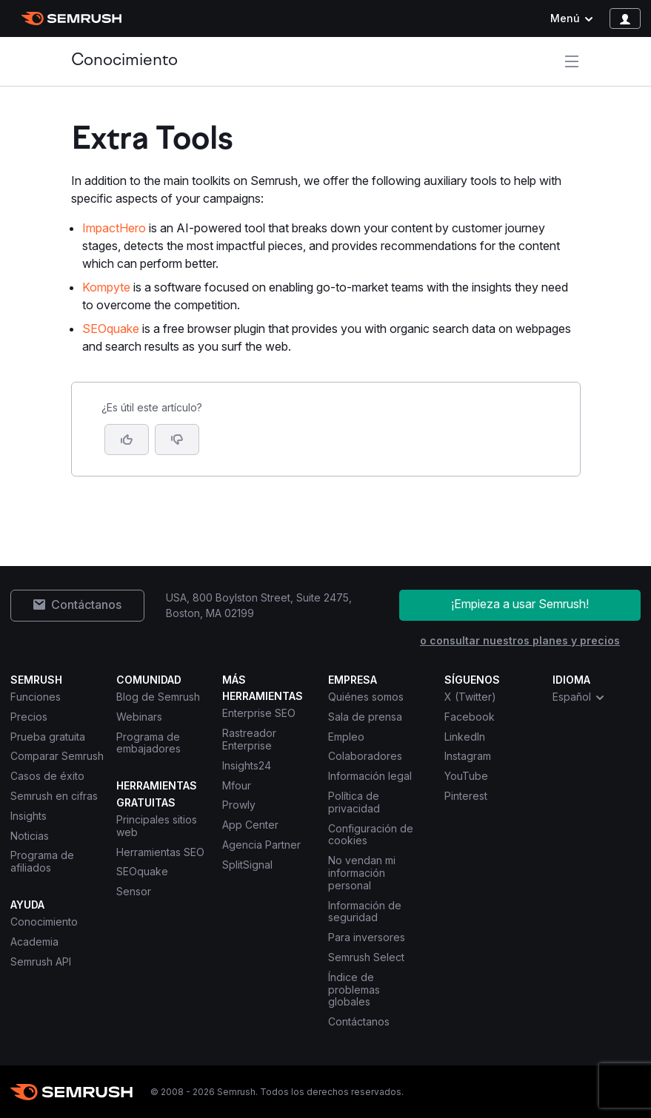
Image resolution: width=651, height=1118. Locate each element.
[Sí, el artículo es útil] (126, 439)
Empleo (346, 736)
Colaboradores (365, 756)
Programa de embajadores (148, 742)
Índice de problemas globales (354, 989)
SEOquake (110, 328)
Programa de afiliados (42, 861)
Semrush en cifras (54, 795)
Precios (28, 716)
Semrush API (40, 961)
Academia (34, 941)
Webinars (139, 716)
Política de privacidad (354, 802)
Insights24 (246, 765)
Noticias (29, 835)
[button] (177, 439)
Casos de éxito (47, 776)
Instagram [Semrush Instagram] (467, 756)
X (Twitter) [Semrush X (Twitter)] (470, 696)
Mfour (236, 785)
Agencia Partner (261, 844)
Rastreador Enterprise (249, 739)
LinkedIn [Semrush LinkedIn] (464, 736)
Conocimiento (124, 61)
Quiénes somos (366, 696)
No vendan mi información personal (361, 873)
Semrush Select (366, 957)
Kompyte (106, 287)
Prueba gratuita (47, 736)
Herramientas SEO (160, 852)
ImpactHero (114, 227)
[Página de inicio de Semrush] (71, 18)
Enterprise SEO (259, 713)
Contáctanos (359, 1021)
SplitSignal (247, 864)
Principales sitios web (156, 825)
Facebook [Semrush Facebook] (469, 716)
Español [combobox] (579, 697)
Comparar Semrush (57, 756)
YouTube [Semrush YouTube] (466, 776)
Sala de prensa (365, 716)
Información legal (370, 776)
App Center (250, 824)
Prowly (239, 804)
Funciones (35, 696)
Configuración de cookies (370, 834)
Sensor (133, 891)
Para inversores (366, 937)
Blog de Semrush (158, 696)
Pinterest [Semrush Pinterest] (465, 795)
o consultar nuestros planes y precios (520, 640)
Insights (28, 815)
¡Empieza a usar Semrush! (520, 603)
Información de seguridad (364, 911)
